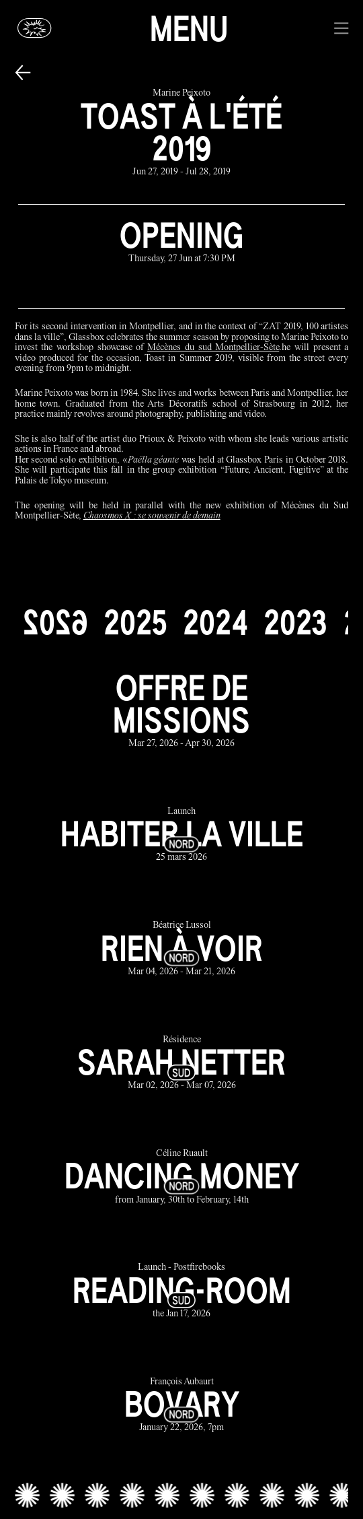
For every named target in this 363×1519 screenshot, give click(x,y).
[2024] (215, 622)
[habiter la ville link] (182, 835)
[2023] (295, 622)
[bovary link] (182, 1405)
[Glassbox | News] (35, 28)
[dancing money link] (182, 1177)
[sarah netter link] (182, 1063)
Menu (189, 28)
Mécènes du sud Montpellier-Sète (213, 348)
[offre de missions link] (182, 710)
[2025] (135, 622)
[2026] (55, 622)
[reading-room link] (182, 1292)
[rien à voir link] (182, 949)
